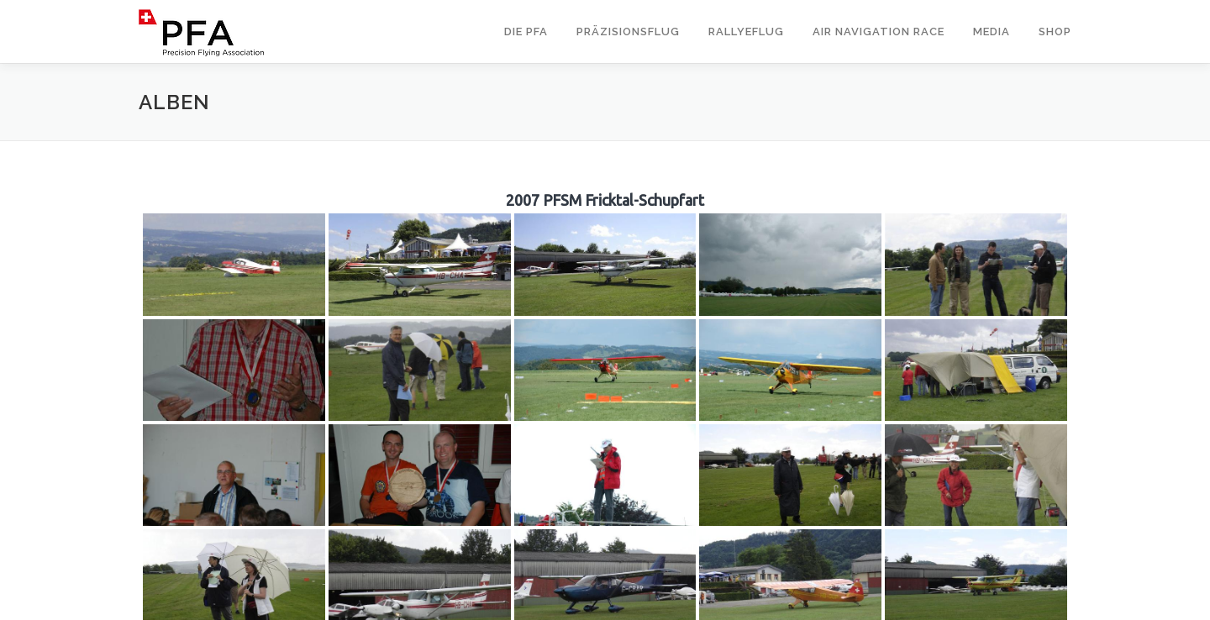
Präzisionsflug (628, 31)
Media (991, 31)
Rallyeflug (746, 31)
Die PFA (526, 31)
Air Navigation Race (878, 31)
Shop (1055, 31)
